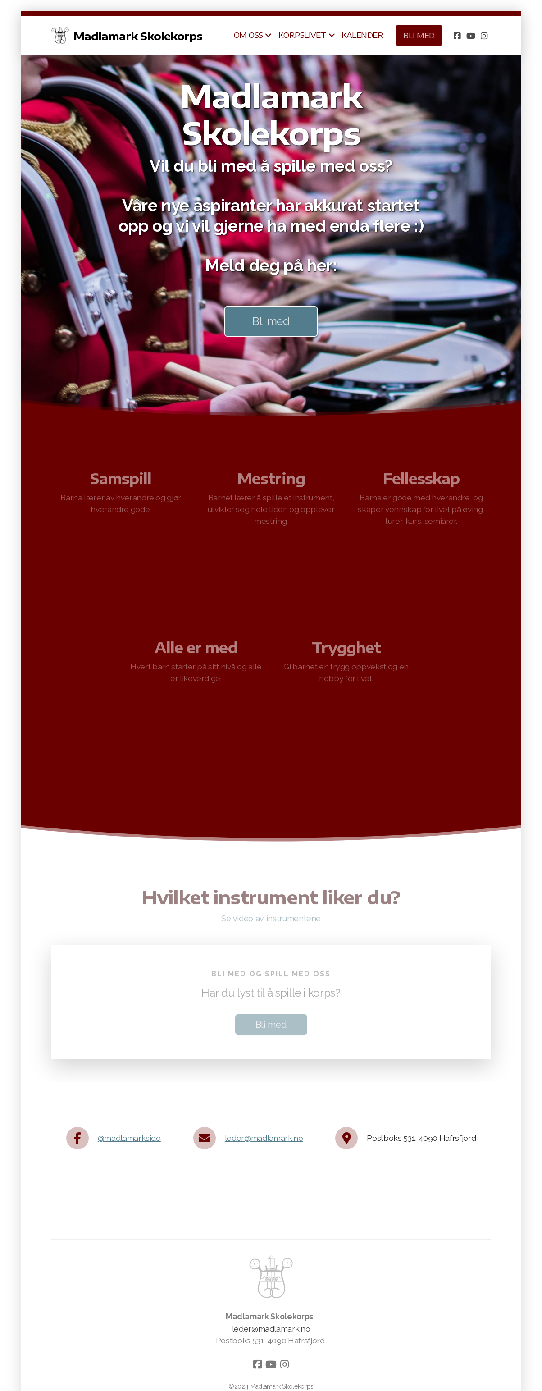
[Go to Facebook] (457, 35)
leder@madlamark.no (264, 1138)
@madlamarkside (129, 1138)
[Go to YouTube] (471, 35)
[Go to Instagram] (484, 35)
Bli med (271, 321)
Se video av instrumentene (271, 920)
